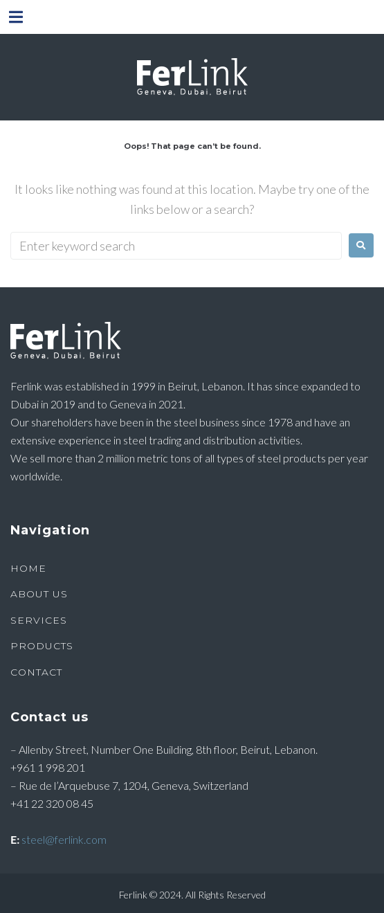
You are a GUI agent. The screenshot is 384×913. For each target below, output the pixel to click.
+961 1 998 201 (47, 767)
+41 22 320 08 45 (51, 803)
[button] (15, 17)
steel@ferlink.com (64, 839)
